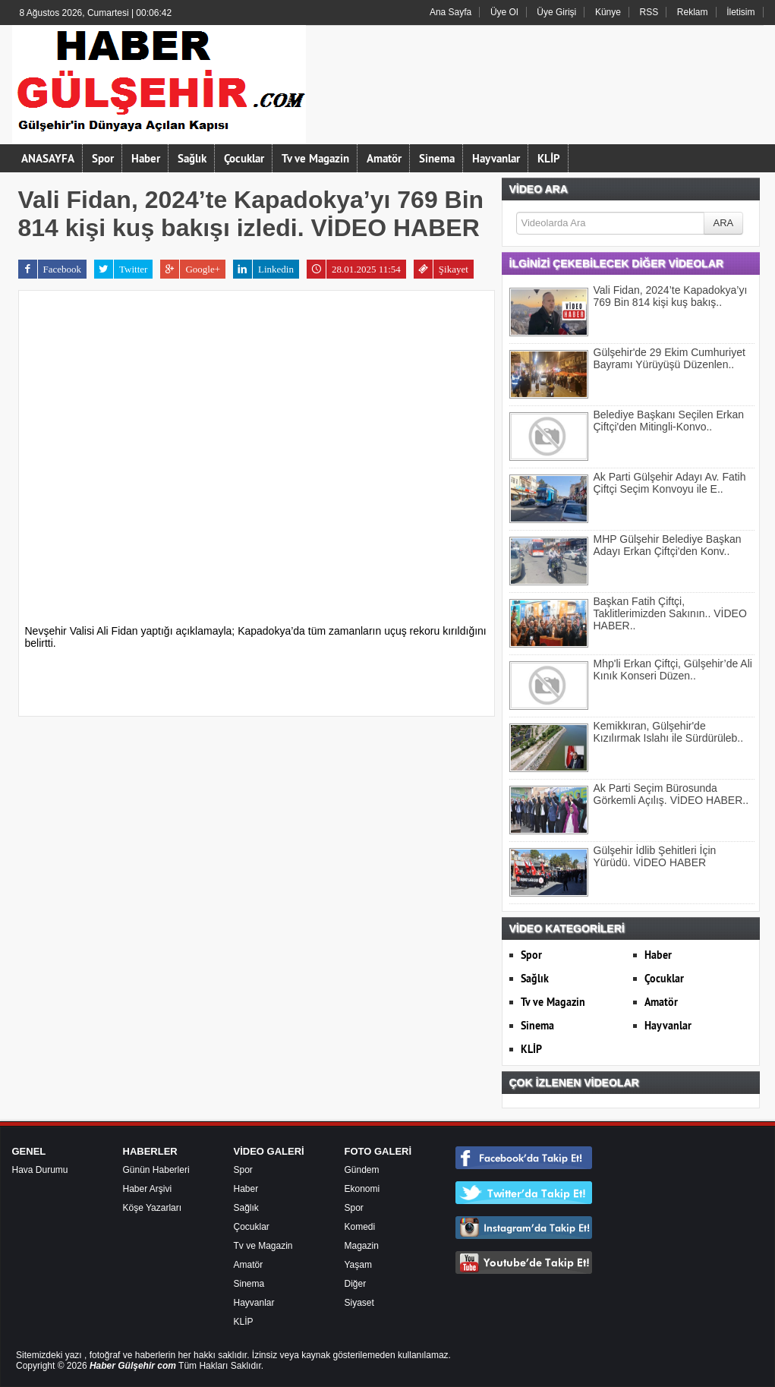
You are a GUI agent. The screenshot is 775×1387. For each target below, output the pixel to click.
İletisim (740, 12)
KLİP (548, 158)
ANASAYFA (47, 158)
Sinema (437, 158)
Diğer (356, 1283)
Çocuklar (244, 158)
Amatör (384, 158)
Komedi (360, 1227)
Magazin (362, 1245)
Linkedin (263, 269)
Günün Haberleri (156, 1170)
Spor (103, 158)
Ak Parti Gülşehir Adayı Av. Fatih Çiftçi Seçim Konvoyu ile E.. (670, 483)
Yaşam (358, 1264)
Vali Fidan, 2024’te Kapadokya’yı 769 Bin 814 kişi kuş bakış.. (671, 296)
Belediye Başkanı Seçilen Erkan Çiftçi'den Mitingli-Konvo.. (669, 420)
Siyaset (359, 1302)
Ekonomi (362, 1189)
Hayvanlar (496, 158)
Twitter (120, 269)
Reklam (692, 12)
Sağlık (192, 158)
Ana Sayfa (450, 12)
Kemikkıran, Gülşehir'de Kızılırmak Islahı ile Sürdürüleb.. (669, 732)
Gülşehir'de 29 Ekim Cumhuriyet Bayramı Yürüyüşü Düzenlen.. (669, 358)
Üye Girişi (556, 12)
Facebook (50, 269)
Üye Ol (504, 12)
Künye (608, 12)
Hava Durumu (40, 1170)
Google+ (190, 269)
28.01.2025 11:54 (354, 269)
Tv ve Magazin (315, 158)
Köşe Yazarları (152, 1208)
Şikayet (441, 269)
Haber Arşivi (147, 1189)
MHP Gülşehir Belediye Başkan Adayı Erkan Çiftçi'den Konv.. (668, 545)
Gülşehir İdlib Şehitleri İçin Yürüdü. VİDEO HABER (655, 856)
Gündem (362, 1170)
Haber (145, 158)
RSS (649, 12)
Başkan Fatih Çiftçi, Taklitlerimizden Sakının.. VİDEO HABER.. (670, 613)
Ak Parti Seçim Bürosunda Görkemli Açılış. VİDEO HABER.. (671, 794)
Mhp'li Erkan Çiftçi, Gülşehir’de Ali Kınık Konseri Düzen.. (673, 669)
